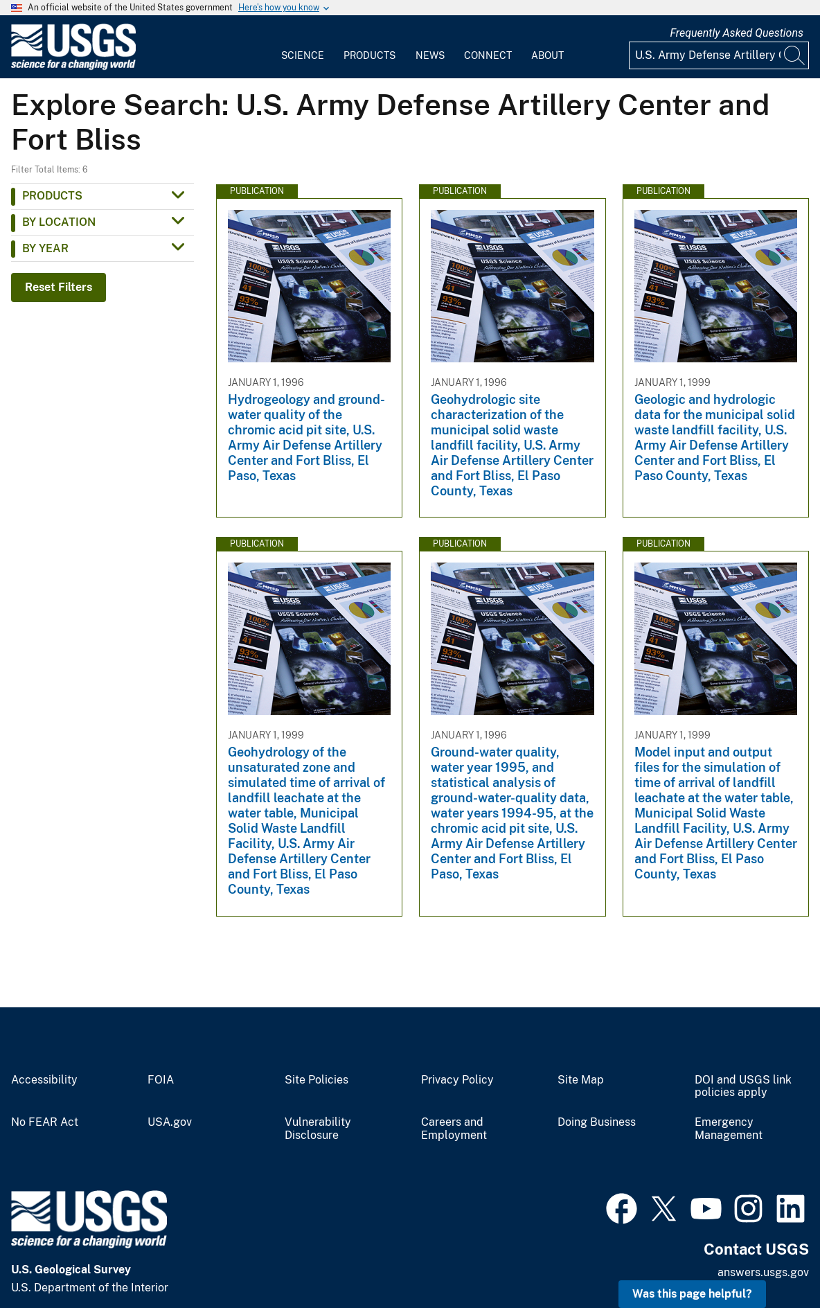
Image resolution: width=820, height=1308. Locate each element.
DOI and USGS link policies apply (743, 1086)
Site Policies (316, 1080)
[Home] (73, 66)
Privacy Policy (457, 1080)
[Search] (795, 55)
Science (302, 55)
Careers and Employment (454, 1129)
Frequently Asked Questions (736, 32)
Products (369, 55)
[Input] (719, 55)
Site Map (581, 1080)
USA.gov (170, 1122)
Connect (488, 55)
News (430, 55)
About (547, 55)
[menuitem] (302, 47)
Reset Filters (58, 287)
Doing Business (597, 1122)
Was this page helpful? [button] (692, 1293)
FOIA (161, 1080)
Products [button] (52, 195)
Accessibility (44, 1080)
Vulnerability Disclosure (318, 1129)
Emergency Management (729, 1129)
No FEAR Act (44, 1122)
